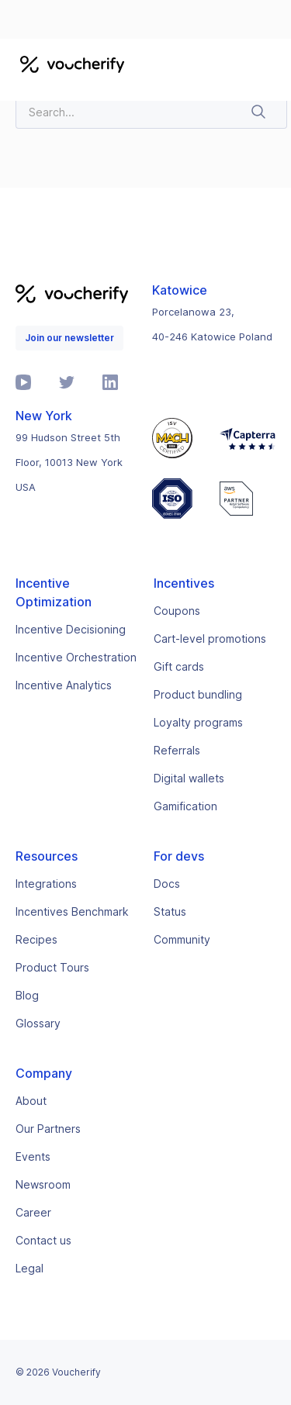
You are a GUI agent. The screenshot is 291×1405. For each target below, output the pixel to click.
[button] (269, 63)
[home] (68, 63)
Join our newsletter (69, 337)
